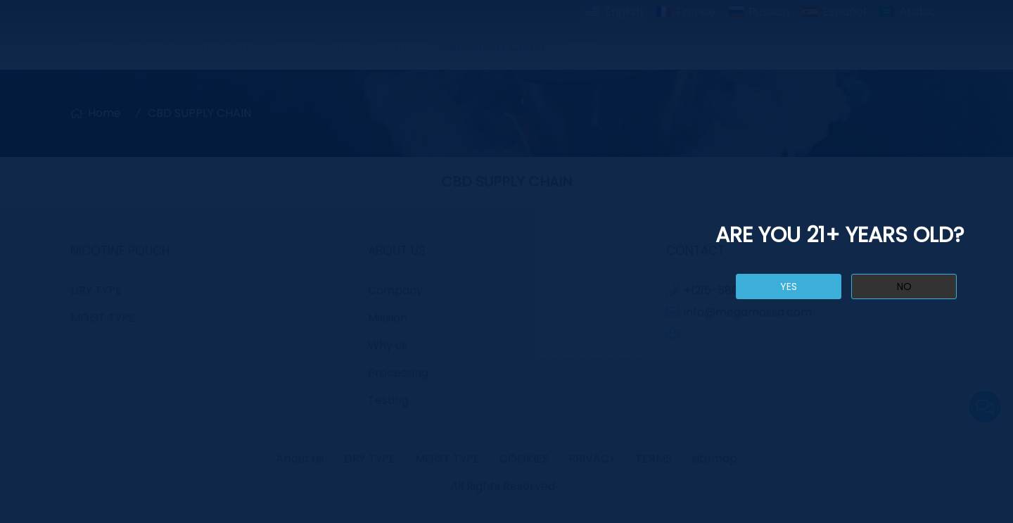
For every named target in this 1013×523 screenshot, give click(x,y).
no (904, 286)
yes (788, 286)
